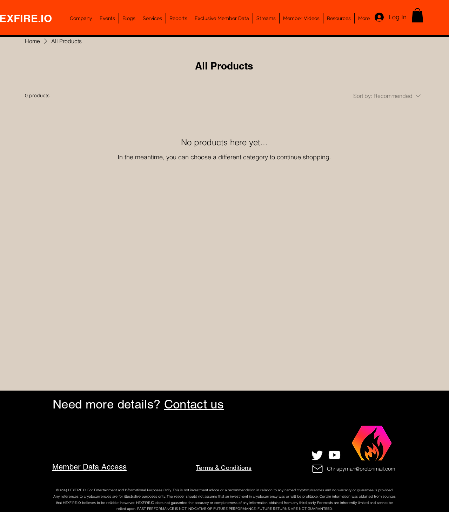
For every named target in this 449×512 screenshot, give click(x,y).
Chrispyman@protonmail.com (361, 468)
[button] (417, 15)
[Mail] (317, 469)
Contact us (194, 404)
